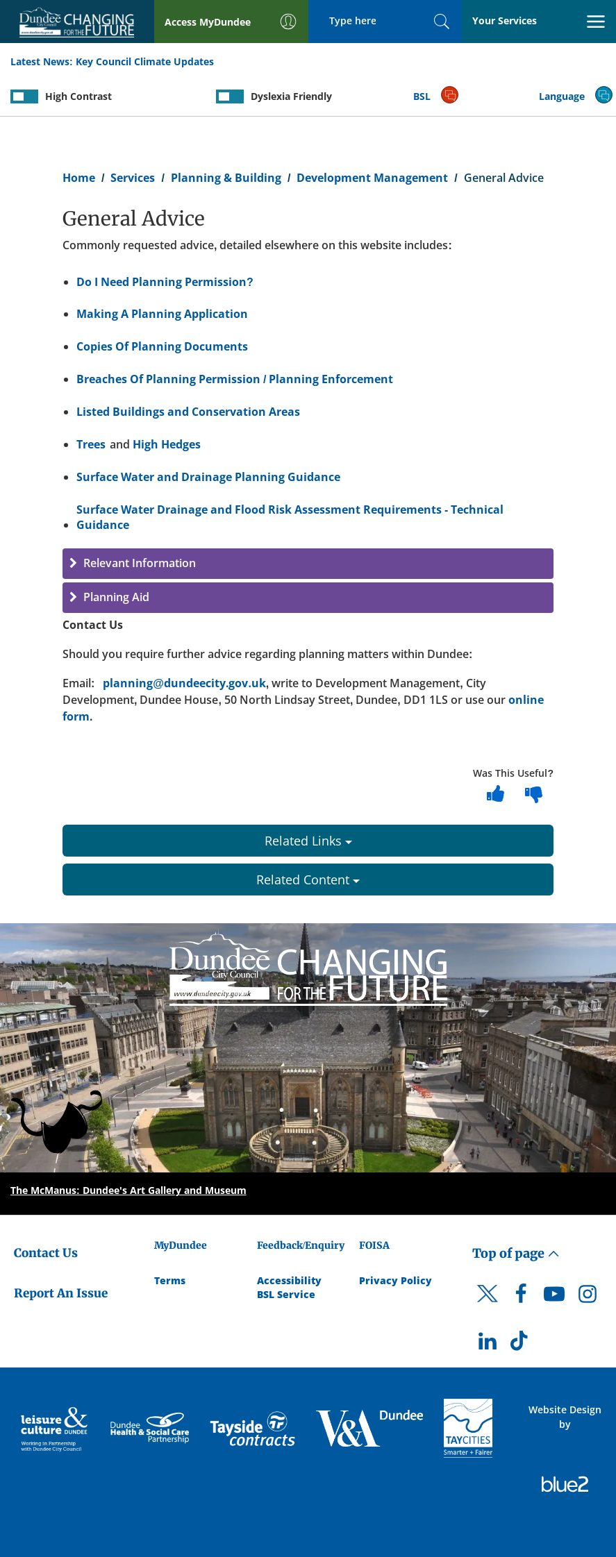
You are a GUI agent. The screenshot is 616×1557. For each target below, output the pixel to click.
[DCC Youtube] (554, 1297)
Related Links (308, 840)
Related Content (308, 879)
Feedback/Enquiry (301, 1245)
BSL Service (286, 1294)
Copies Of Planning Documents (162, 346)
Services (132, 177)
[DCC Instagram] (587, 1297)
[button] (308, 563)
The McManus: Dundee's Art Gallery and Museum (128, 1190)
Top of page (516, 1253)
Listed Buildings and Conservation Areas (188, 411)
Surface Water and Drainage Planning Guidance (208, 477)
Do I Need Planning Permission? (164, 281)
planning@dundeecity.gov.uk (184, 683)
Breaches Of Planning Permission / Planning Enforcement (234, 379)
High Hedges (167, 444)
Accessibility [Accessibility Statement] (289, 1280)
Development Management (372, 177)
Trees (91, 444)
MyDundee (180, 1245)
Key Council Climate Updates (145, 61)
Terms (169, 1280)
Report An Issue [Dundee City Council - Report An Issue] (61, 1293)
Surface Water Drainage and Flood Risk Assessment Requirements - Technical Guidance (289, 517)
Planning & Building (226, 177)
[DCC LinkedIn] (487, 1345)
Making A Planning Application (162, 313)
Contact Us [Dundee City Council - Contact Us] (46, 1253)
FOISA (374, 1245)
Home (79, 177)
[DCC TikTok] (521, 1345)
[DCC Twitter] (487, 1306)
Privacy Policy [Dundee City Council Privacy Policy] (395, 1280)
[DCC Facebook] (521, 1297)
